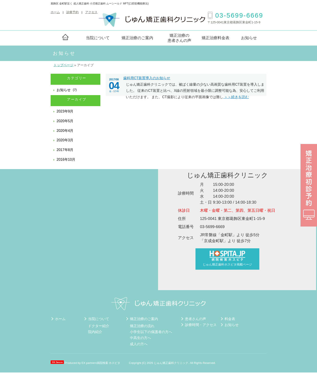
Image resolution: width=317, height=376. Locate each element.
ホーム (55, 12)
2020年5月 (65, 121)
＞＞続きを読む (236, 97)
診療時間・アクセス (201, 325)
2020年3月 (65, 140)
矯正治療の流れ (142, 326)
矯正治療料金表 (215, 38)
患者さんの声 (195, 319)
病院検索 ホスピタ (108, 363)
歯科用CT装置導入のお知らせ (146, 78)
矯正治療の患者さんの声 (179, 38)
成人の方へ (138, 344)
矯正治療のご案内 (137, 38)
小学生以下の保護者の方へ (151, 332)
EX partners (89, 363)
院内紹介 (95, 332)
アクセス (91, 12)
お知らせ (249, 38)
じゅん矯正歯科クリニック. (172, 363)
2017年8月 (65, 150)
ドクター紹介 (98, 326)
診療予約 (72, 12)
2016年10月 (66, 159)
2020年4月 (65, 131)
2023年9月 (65, 111)
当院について (98, 38)
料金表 (230, 319)
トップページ (63, 65)
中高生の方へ (140, 338)
